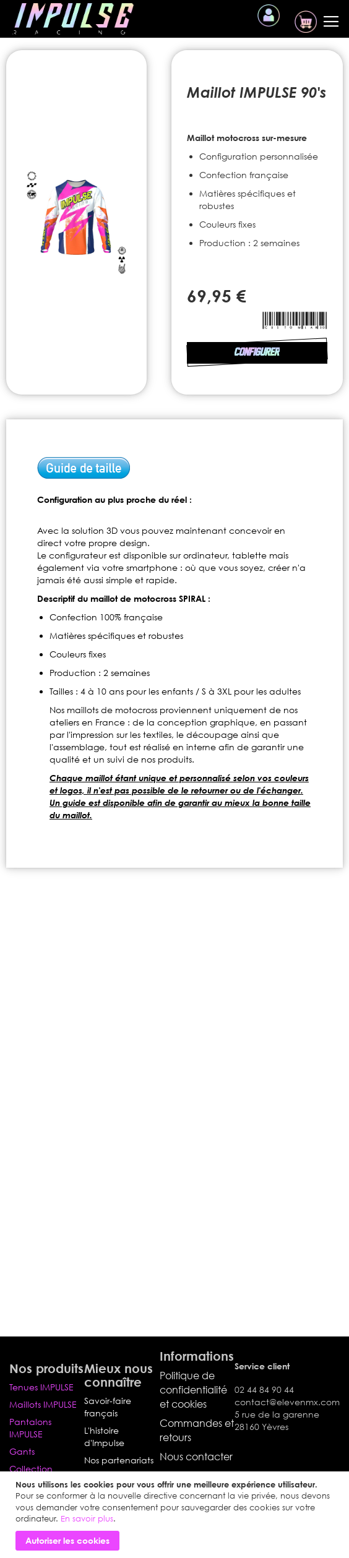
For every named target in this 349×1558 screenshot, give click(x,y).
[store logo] (73, 19)
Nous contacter (196, 1456)
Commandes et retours (197, 1430)
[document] (176, 1515)
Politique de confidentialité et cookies (193, 1389)
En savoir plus (87, 1518)
